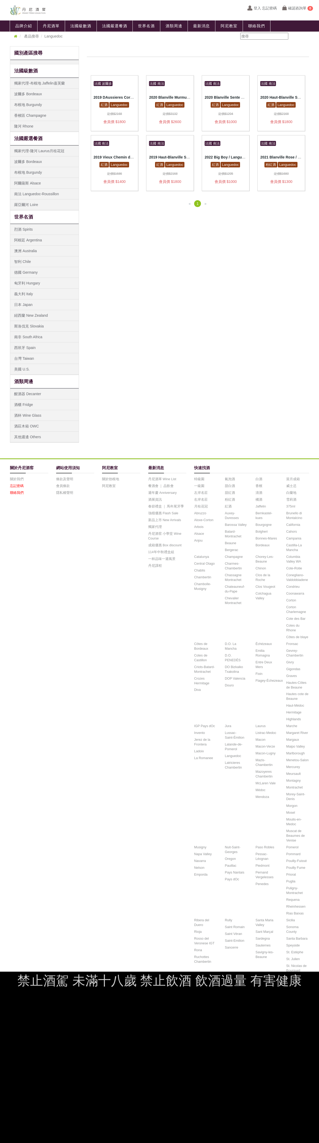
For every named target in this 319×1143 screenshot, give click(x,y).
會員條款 (63, 486)
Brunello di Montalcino (294, 515)
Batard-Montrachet (233, 534)
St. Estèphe (294, 952)
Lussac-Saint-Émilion (234, 735)
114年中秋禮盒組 (161, 552)
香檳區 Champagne (30, 115)
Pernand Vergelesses (265, 875)
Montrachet (294, 787)
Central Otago (204, 563)
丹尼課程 (155, 566)
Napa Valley (203, 854)
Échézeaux (264, 644)
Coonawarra (295, 593)
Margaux (292, 740)
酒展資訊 (155, 499)
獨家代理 (155, 527)
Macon (260, 740)
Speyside (293, 945)
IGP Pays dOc (204, 726)
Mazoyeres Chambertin (264, 774)
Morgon (291, 806)
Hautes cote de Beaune (297, 696)
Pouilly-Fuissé (296, 861)
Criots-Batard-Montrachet (204, 669)
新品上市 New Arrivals (164, 520)
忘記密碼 (17, 486)
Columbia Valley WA (293, 559)
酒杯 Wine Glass (27, 415)
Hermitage (293, 712)
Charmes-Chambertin (233, 566)
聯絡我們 (256, 26)
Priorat (291, 874)
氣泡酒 (230, 479)
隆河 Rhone (23, 126)
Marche (291, 726)
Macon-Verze (265, 746)
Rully (228, 920)
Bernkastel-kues (264, 515)
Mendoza (262, 797)
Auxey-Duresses (232, 515)
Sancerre (231, 947)
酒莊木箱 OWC (26, 426)
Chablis (199, 570)
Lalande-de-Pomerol (233, 747)
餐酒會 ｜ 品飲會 (161, 486)
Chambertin (202, 577)
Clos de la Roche (263, 577)
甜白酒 (230, 486)
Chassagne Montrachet (233, 577)
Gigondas (293, 669)
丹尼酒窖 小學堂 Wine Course (165, 536)
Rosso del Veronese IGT (204, 941)
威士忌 (291, 486)
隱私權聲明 (64, 493)
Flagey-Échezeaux (269, 680)
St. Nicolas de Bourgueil (296, 968)
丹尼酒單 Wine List (162, 479)
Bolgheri (262, 531)
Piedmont (262, 865)
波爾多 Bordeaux (28, 94)
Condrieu (293, 587)
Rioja (198, 932)
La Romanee (203, 758)
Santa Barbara (296, 938)
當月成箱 (293, 479)
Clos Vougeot (265, 587)
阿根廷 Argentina (28, 240)
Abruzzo (200, 513)
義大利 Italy (23, 294)
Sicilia (290, 920)
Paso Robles (265, 847)
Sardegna (263, 938)
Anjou (198, 540)
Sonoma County (292, 929)
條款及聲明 (64, 479)
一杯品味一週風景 (162, 559)
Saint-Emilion (234, 941)
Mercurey (293, 767)
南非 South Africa (28, 337)
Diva (197, 690)
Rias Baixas (295, 913)
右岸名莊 (201, 499)
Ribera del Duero (201, 922)
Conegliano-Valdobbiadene (297, 577)
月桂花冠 (201, 506)
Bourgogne (264, 525)
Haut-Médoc (295, 705)
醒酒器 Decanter (27, 394)
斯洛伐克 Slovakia (29, 326)
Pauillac (230, 865)
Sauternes (263, 945)
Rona (198, 950)
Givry (290, 662)
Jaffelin (261, 506)
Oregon (230, 859)
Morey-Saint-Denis (295, 796)
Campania (293, 538)
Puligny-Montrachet (294, 890)
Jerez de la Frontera (202, 742)
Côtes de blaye (297, 637)
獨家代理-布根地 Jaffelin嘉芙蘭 (39, 83)
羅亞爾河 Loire (26, 205)
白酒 (259, 479)
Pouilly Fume (295, 868)
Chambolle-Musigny (202, 586)
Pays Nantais (234, 872)
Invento (199, 733)
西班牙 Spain (25, 348)
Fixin (259, 674)
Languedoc (119, 105)
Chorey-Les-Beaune (265, 559)
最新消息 (201, 26)
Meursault (293, 774)
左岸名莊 (201, 493)
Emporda (201, 874)
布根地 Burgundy (28, 105)
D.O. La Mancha (231, 646)
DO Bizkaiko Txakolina (234, 669)
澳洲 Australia (25, 251)
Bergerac (231, 550)
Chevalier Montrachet (233, 600)
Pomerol (292, 847)
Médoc (260, 790)
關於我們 (17, 479)
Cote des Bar (296, 619)
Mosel (290, 812)
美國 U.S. (22, 369)
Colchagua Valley (263, 596)
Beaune (230, 543)
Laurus (261, 726)
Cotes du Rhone (292, 628)
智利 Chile (22, 262)
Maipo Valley (295, 746)
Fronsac (292, 644)
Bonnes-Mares (266, 538)
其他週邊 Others (27, 437)
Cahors (291, 531)
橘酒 (259, 499)
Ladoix (199, 751)
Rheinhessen (296, 906)
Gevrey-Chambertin (294, 653)
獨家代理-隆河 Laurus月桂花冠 (39, 151)
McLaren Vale (266, 783)
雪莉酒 (291, 499)
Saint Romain (235, 927)
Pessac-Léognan (262, 856)
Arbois (199, 527)
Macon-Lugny (265, 753)
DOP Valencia (235, 678)
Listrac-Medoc (266, 733)
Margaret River (297, 733)
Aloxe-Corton (204, 520)
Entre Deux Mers (264, 664)
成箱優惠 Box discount (165, 545)
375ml (290, 506)
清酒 (259, 493)
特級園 (199, 479)
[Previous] (189, 203)
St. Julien (293, 959)
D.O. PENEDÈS (233, 658)
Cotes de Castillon (200, 658)
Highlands (293, 719)
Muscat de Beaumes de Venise (295, 835)
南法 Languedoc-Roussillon (36, 194)
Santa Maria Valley (264, 922)
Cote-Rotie (294, 568)
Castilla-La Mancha (294, 547)
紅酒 (104, 105)
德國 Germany (26, 272)
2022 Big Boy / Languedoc (227, 157)
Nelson (199, 868)
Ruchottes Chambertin (202, 959)
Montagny (293, 780)
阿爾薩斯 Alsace (27, 183)
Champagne (234, 557)
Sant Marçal (264, 932)
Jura (228, 726)
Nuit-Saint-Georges (233, 849)
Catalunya (201, 557)
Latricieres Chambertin (233, 765)
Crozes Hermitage (201, 681)
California (293, 525)
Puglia (290, 881)
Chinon (261, 568)
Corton (291, 600)
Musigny (200, 847)
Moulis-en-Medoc (294, 822)
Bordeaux (263, 545)
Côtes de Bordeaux (201, 646)
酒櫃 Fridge (23, 405)
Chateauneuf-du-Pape (235, 589)
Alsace (199, 534)
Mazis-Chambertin (264, 762)
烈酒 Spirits (23, 229)
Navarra (200, 861)
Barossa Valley (236, 525)
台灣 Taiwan (24, 358)
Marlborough (295, 753)
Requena (293, 900)
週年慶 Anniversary (162, 493)
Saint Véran (233, 934)
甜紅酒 (230, 493)
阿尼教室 (229, 26)
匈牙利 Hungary (27, 283)
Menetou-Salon (297, 760)
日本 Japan (23, 305)
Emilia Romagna (263, 653)
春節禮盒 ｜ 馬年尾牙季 (166, 506)
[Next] (205, 203)
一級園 (199, 486)
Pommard (293, 854)
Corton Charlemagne (296, 609)
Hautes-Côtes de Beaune (296, 685)
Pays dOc (232, 879)
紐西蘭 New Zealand (31, 315)
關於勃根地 (110, 479)
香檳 (259, 486)
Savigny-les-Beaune (265, 954)
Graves (291, 676)
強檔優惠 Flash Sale (163, 513)
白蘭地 (291, 493)
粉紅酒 (271, 165)
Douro (229, 685)
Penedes (262, 884)
